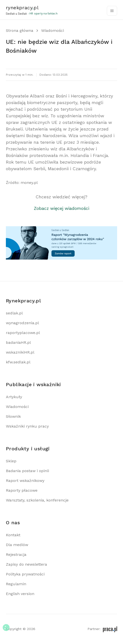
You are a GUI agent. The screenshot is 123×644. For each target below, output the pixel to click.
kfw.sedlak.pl (18, 362)
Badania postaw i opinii (27, 470)
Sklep (11, 461)
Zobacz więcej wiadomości (61, 208)
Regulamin (16, 584)
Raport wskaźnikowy (25, 480)
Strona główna (19, 30)
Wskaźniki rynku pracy (27, 426)
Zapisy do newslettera (26, 564)
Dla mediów (17, 544)
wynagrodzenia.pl (22, 323)
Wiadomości (52, 30)
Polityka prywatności (25, 574)
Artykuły (14, 396)
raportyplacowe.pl (23, 332)
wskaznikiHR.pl (20, 352)
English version (20, 593)
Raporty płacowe (21, 490)
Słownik (13, 416)
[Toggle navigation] (112, 11)
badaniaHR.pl (18, 342)
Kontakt (13, 535)
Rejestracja (16, 554)
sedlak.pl (14, 313)
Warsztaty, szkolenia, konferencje (37, 500)
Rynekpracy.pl (23, 301)
